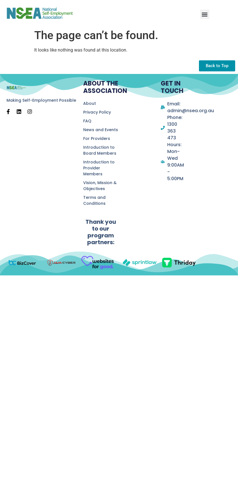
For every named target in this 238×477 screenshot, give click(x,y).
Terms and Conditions (94, 200)
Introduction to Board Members (99, 150)
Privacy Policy (97, 112)
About (89, 103)
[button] (204, 14)
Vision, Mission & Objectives (100, 185)
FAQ (87, 121)
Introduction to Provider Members (99, 168)
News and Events (100, 130)
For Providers (96, 138)
